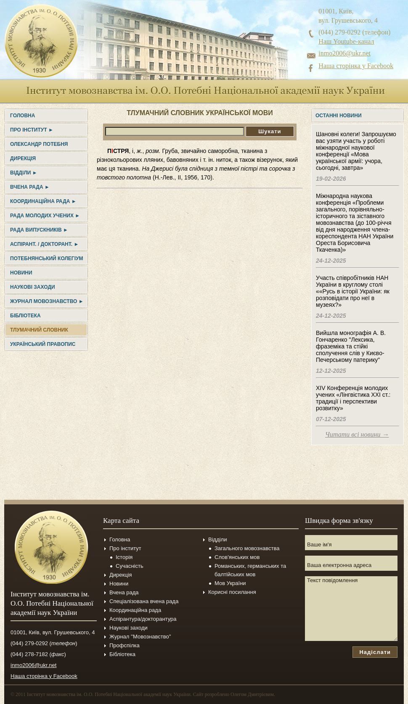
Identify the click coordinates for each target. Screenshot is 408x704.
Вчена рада (124, 592)
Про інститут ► (31, 130)
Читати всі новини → (357, 434)
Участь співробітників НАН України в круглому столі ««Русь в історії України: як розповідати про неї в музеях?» (352, 291)
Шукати (269, 131)
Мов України (230, 583)
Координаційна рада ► (43, 201)
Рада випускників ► (39, 230)
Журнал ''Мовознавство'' (140, 636)
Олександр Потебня (39, 144)
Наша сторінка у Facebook (355, 65)
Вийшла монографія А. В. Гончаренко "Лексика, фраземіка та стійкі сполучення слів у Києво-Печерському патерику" (351, 346)
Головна (22, 116)
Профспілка (124, 645)
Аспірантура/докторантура (143, 619)
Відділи (217, 539)
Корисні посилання (232, 592)
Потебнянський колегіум (46, 258)
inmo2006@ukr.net (344, 53)
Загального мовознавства (247, 548)
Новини (21, 273)
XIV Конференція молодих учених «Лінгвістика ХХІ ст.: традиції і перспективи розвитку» (353, 398)
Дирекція (23, 158)
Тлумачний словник (39, 330)
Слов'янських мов (237, 557)
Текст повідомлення (351, 608)
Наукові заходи (32, 287)
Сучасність (129, 566)
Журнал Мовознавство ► (47, 301)
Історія (124, 557)
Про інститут (125, 548)
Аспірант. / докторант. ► (44, 244)
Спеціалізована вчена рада (143, 601)
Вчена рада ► (30, 187)
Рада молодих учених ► (45, 216)
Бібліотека (25, 316)
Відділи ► (23, 173)
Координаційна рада (135, 610)
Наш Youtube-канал (346, 41)
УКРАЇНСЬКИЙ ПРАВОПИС (42, 344)
